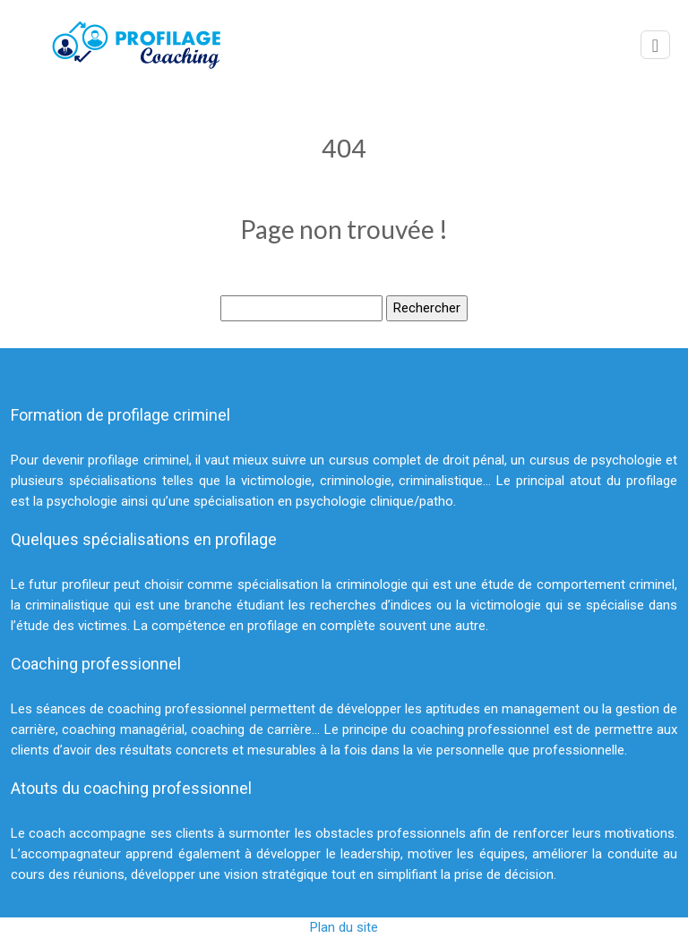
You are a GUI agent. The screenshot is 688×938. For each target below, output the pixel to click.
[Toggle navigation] (655, 45)
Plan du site (344, 927)
